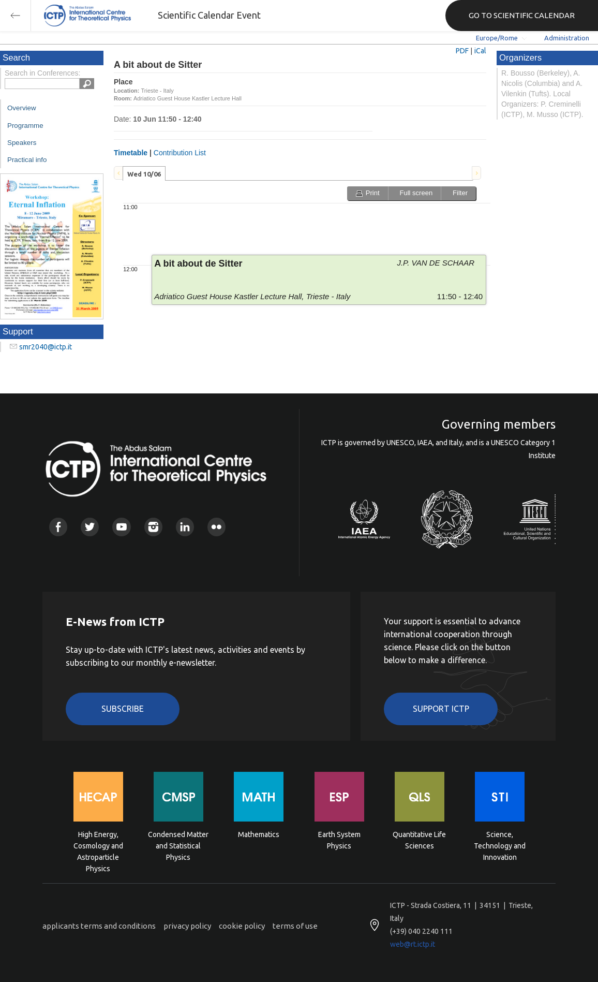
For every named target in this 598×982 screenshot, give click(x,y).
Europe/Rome (497, 37)
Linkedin (185, 527)
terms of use (295, 925)
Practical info (27, 160)
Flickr (216, 527)
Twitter (90, 527)
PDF (462, 51)
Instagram (153, 527)
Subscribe (122, 708)
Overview (21, 108)
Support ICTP (441, 708)
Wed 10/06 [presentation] (144, 174)
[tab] (144, 173)
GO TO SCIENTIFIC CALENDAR (522, 15)
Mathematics (258, 834)
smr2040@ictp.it (45, 347)
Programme (25, 125)
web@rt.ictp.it (412, 944)
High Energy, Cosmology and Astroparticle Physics (98, 845)
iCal (480, 51)
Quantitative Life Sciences (419, 840)
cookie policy (242, 925)
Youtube (121, 527)
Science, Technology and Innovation (500, 845)
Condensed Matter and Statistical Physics (178, 845)
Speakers (21, 142)
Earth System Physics (339, 840)
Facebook (58, 527)
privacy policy (187, 925)
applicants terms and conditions (99, 925)
